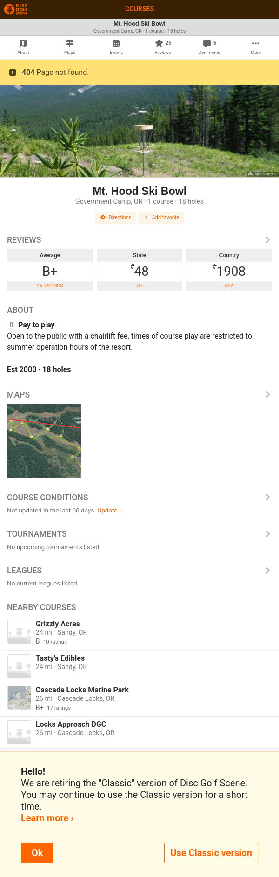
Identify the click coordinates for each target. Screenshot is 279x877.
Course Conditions (139, 497)
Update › (109, 510)
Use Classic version (211, 852)
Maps (139, 394)
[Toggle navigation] (273, 9)
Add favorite (161, 217)
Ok (37, 852)
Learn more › (47, 818)
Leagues (139, 570)
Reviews (139, 240)
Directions (116, 217)
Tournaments (139, 533)
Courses (139, 9)
